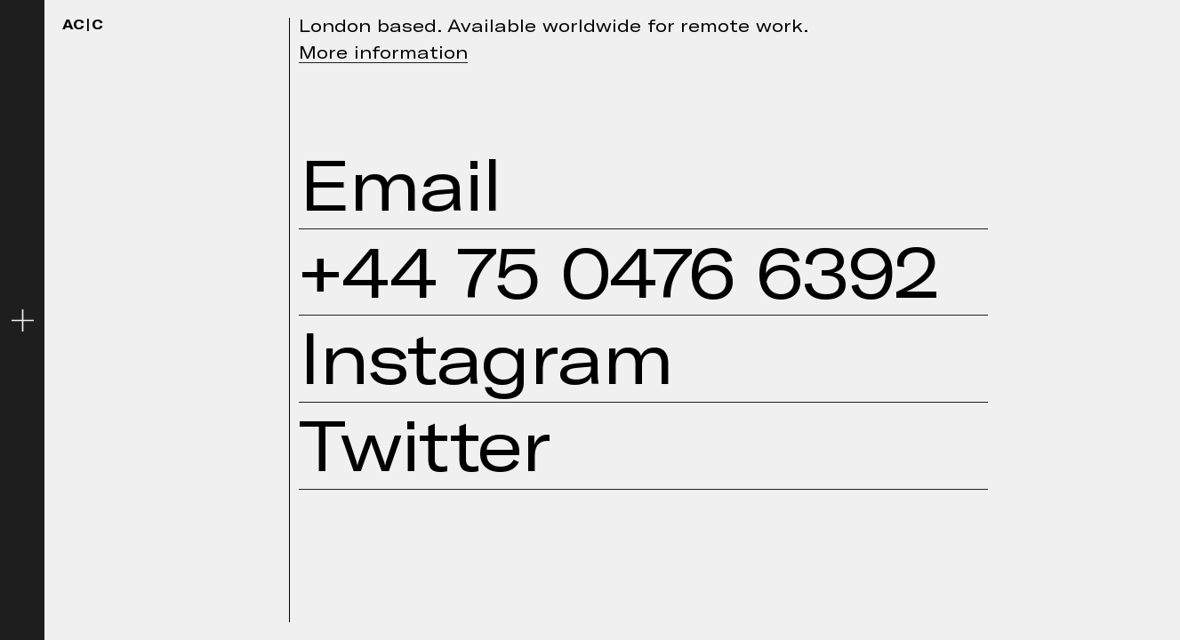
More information (383, 51)
